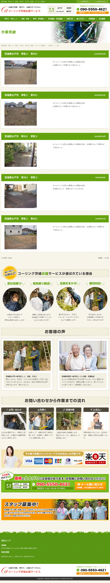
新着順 (100, 258)
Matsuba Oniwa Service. (52, 578)
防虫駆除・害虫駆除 (55, 19)
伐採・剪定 (25, 19)
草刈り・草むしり (11, 19)
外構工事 (69, 19)
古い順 (107, 258)
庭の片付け (81, 19)
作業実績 (91, 19)
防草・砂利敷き (38, 19)
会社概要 (102, 19)
